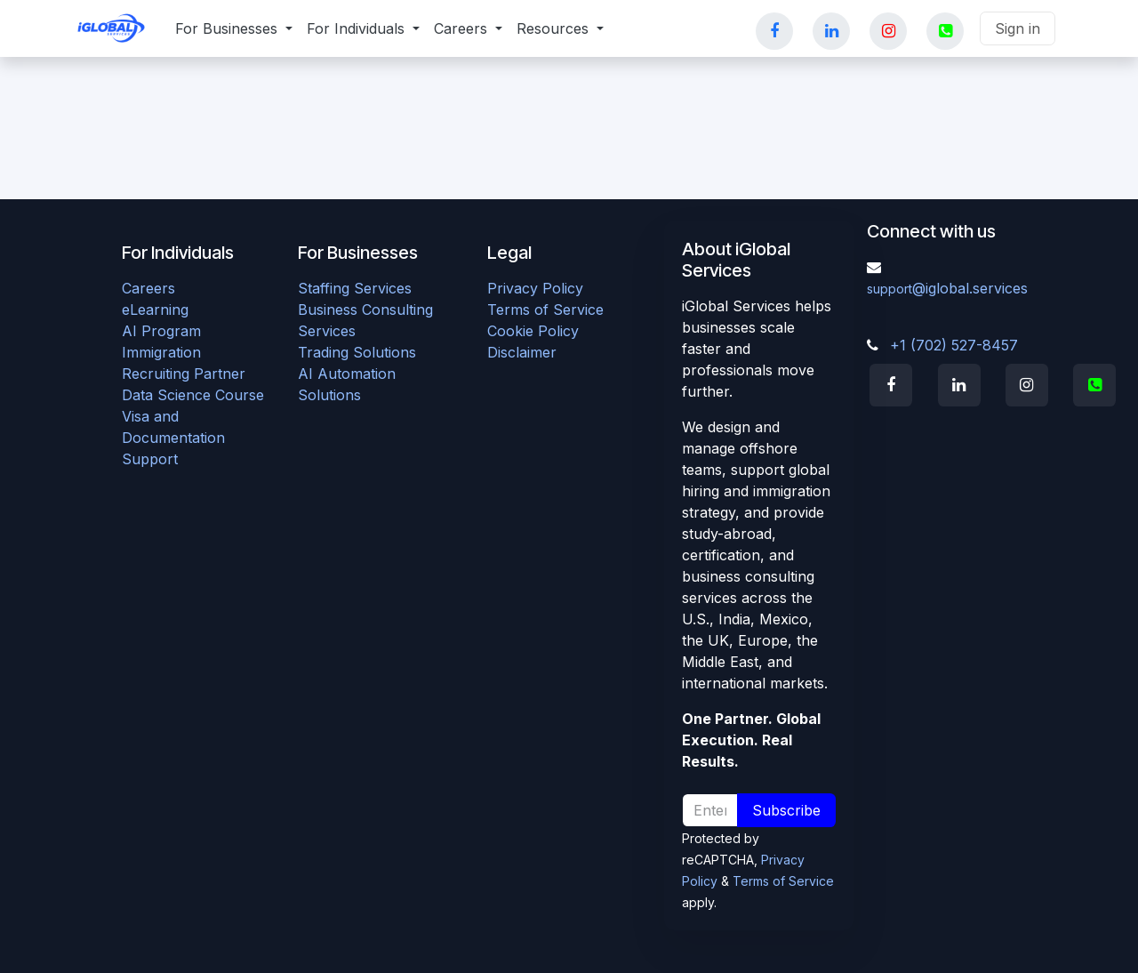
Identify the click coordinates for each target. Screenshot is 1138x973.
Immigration (161, 352)
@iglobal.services (947, 288)
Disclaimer (522, 352)
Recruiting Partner (183, 373)
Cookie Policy (533, 331)
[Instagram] (893, 31)
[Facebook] (779, 31)
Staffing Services (355, 288)
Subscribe (786, 810)
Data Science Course (193, 395)
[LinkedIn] (836, 31)
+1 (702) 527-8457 (954, 345)
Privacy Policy (535, 288)
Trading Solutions (357, 352)
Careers (148, 288)
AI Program (161, 331)
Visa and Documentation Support (173, 437)
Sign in (1017, 28)
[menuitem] (234, 28)
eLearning (155, 309)
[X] (1099, 385)
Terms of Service (545, 309)
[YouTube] (949, 31)
